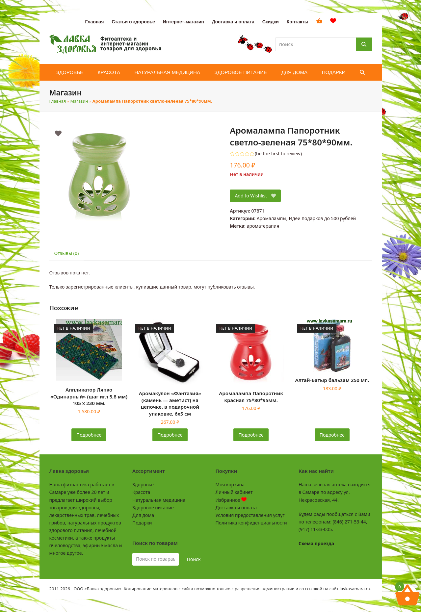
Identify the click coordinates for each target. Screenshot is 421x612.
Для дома (143, 515)
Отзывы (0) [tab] (66, 253)
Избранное (231, 500)
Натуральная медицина (158, 500)
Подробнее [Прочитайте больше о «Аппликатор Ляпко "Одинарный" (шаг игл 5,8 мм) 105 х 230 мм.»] (88, 435)
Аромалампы (271, 218)
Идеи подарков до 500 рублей (322, 218)
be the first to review (278, 153)
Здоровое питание (153, 507)
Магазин (79, 101)
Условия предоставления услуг (250, 515)
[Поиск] (364, 44)
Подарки (142, 523)
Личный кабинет (234, 492)
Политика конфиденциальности (251, 523)
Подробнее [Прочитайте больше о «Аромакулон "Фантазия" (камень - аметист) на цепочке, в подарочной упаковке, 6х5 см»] (169, 435)
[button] (362, 72)
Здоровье (143, 484)
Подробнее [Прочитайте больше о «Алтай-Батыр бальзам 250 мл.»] (332, 435)
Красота (141, 492)
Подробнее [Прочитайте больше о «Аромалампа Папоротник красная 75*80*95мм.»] (251, 435)
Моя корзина (230, 484)
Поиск (194, 559)
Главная (57, 101)
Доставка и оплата (236, 507)
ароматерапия (263, 226)
